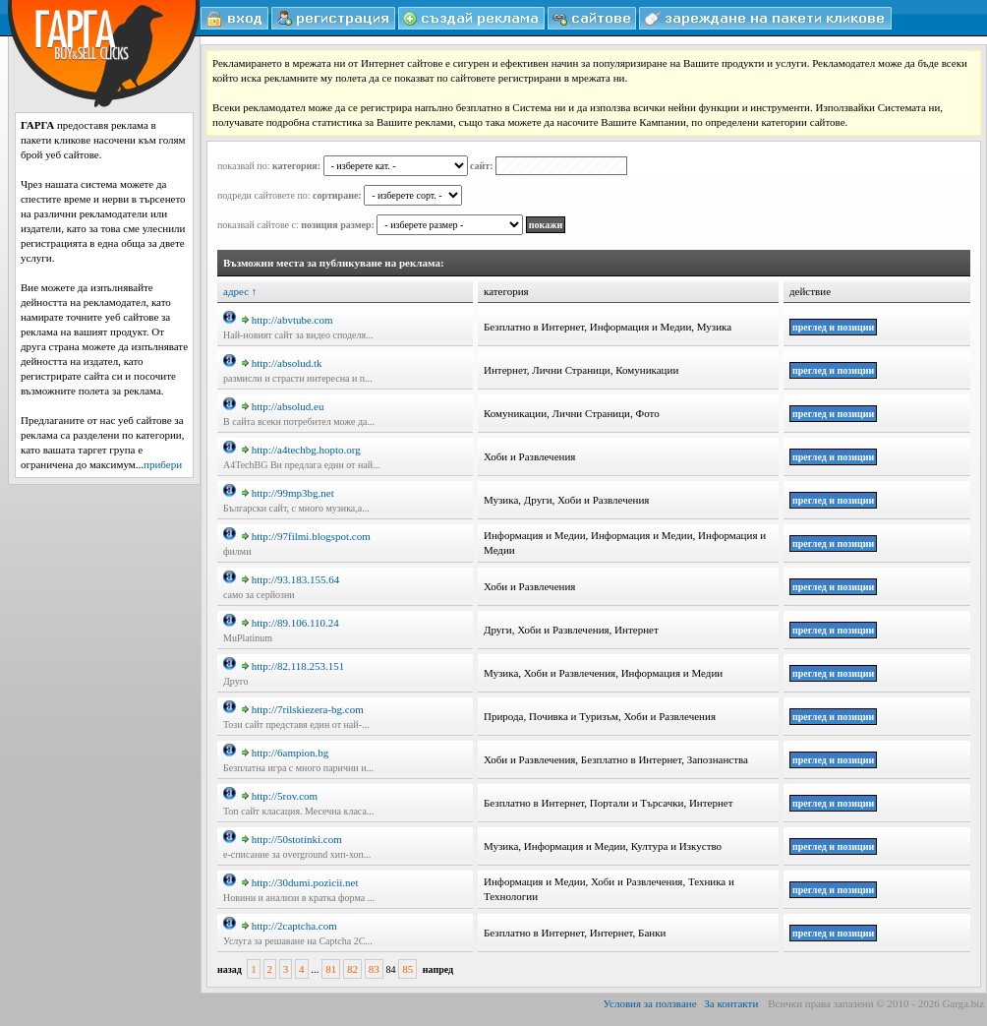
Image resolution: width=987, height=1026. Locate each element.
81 (330, 969)
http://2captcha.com (289, 926)
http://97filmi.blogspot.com (306, 536)
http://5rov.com (280, 796)
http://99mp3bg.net (288, 493)
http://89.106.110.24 (290, 623)
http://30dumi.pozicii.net (300, 882)
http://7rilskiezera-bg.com (303, 709)
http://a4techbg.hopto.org (301, 449)
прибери (163, 464)
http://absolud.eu (283, 406)
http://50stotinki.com (292, 839)
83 (374, 969)
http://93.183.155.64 (291, 579)
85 (407, 969)
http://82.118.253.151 (293, 666)
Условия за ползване (650, 1003)
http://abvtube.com (287, 320)
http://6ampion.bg (285, 752)
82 (352, 969)
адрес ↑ (240, 291)
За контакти (731, 1003)
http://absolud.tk (282, 363)
